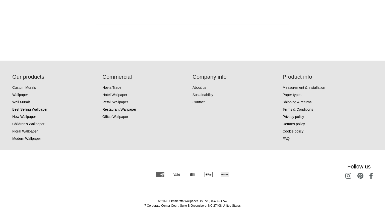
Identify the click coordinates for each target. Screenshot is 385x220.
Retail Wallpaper (115, 102)
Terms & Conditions (298, 109)
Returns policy (294, 124)
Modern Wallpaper (26, 139)
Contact (198, 102)
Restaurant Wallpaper (119, 109)
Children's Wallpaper (28, 124)
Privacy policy (293, 117)
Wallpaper (20, 95)
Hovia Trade (111, 87)
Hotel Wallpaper (114, 95)
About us (199, 87)
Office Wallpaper (115, 117)
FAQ (286, 139)
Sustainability (202, 95)
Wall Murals (21, 102)
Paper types (292, 95)
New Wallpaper (24, 117)
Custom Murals (24, 87)
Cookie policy (293, 131)
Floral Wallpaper (25, 131)
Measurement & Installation (304, 87)
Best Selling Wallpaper (29, 109)
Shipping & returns (297, 102)
